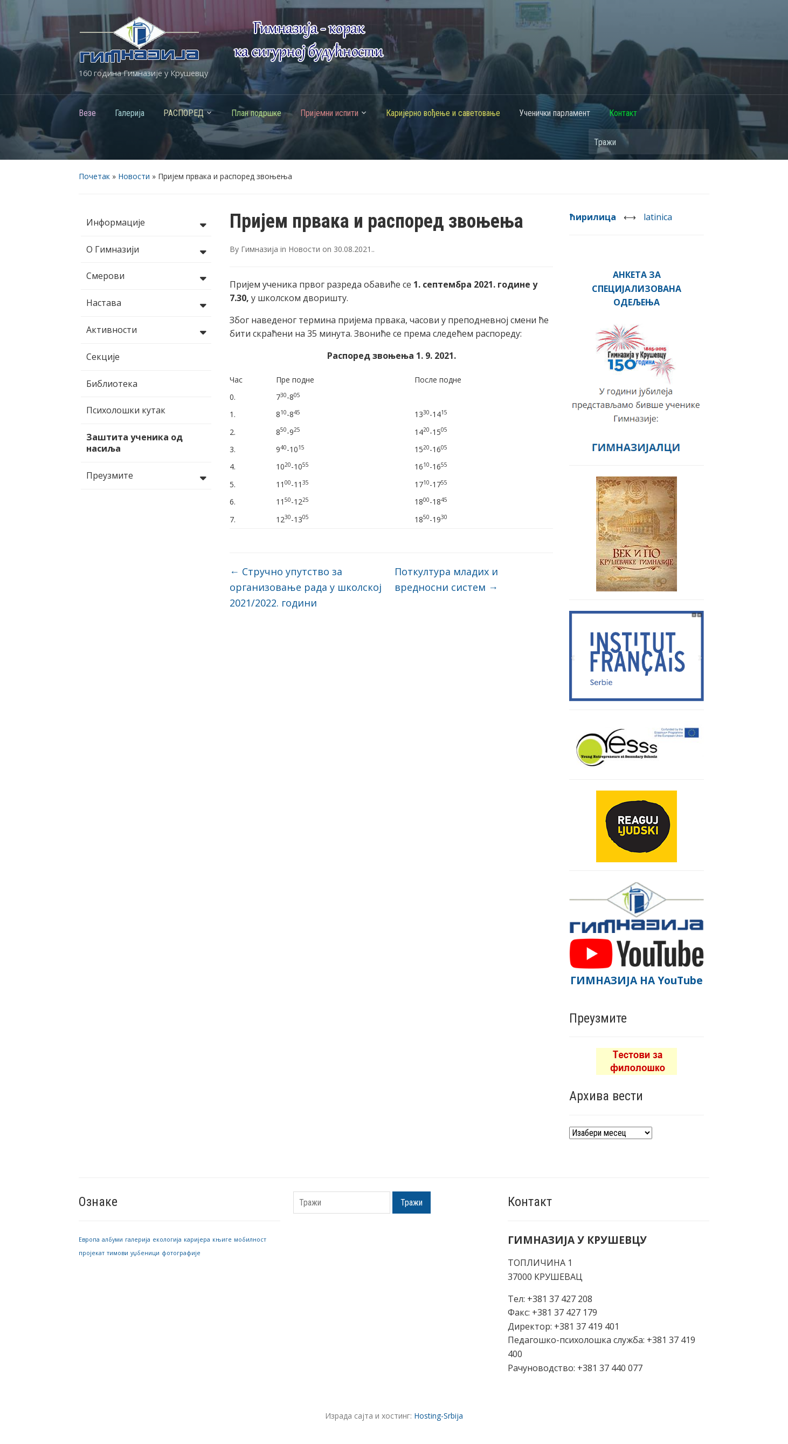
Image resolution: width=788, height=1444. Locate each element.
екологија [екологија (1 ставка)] (167, 1239)
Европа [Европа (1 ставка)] (89, 1239)
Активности (146, 331)
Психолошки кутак (125, 410)
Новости (134, 176)
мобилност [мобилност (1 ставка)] (250, 1239)
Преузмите (146, 476)
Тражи (696, 142)
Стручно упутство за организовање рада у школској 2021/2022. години (306, 587)
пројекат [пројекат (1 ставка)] (92, 1253)
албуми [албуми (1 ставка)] (112, 1239)
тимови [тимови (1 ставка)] (117, 1253)
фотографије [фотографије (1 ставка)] (181, 1253)
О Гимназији (146, 250)
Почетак (94, 176)
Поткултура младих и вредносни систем (446, 579)
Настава (146, 304)
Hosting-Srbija (438, 1416)
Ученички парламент (554, 113)
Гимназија (259, 249)
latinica (658, 217)
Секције (103, 357)
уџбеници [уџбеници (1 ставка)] (145, 1253)
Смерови (146, 277)
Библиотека (111, 384)
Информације (146, 223)
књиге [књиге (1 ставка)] (222, 1239)
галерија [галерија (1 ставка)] (137, 1239)
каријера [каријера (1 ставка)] (197, 1239)
